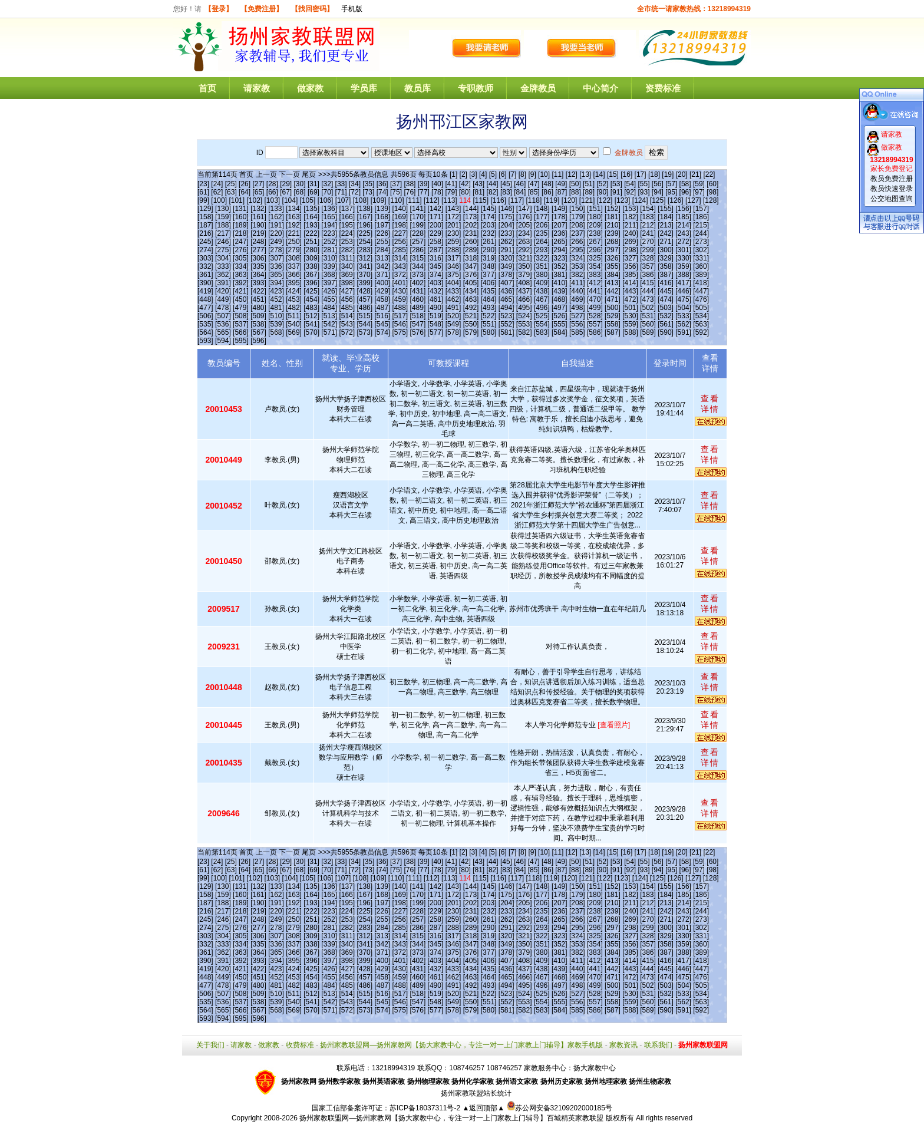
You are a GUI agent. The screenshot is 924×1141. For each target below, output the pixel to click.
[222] (311, 233)
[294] (559, 250)
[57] (671, 184)
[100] (219, 200)
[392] (241, 283)
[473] (648, 299)
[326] (613, 258)
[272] (683, 242)
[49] (561, 184)
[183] (648, 217)
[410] (559, 283)
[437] (524, 291)
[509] (258, 316)
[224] (347, 233)
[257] (418, 242)
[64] (244, 192)
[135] (311, 209)
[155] (666, 209)
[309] (311, 258)
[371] (382, 275)
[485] (347, 308)
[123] (623, 200)
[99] (203, 200)
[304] (223, 258)
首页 (207, 88)
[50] (575, 184)
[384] (613, 275)
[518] (418, 316)
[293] (542, 250)
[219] (258, 233)
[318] (471, 258)
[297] (613, 250)
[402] (418, 283)
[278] (276, 250)
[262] (506, 242)
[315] (418, 258)
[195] (347, 225)
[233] (506, 233)
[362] (223, 275)
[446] (683, 291)
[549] (453, 324)
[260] (471, 242)
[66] (272, 192)
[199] (418, 225)
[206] (542, 225)
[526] (559, 316)
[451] (258, 299)
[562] (683, 324)
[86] (547, 192)
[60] (712, 184)
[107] (343, 200)
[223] (329, 233)
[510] (276, 316)
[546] (400, 324)
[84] (520, 192)
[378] (506, 275)
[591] (683, 332)
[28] (272, 184)
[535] (205, 324)
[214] (683, 225)
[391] (223, 283)
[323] (559, 258)
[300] (666, 250)
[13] (585, 174)
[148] (542, 209)
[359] (683, 266)
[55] (644, 184)
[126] (676, 200)
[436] (506, 291)
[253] (347, 242)
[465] (506, 299)
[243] (683, 233)
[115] (481, 200)
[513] (329, 316)
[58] (685, 184)
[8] (522, 174)
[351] (542, 266)
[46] (520, 184)
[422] (258, 291)
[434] (471, 291)
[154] (648, 209)
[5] (493, 174)
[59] (699, 184)
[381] (559, 275)
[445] (666, 291)
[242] (666, 233)
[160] (241, 217)
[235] (542, 233)
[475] (683, 299)
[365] (276, 275)
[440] (577, 291)
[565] (223, 332)
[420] (223, 291)
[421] (241, 291)
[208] (577, 225)
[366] (294, 275)
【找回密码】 (312, 9)
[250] (294, 242)
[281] (329, 250)
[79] (451, 192)
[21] (695, 174)
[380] (542, 275)
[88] (575, 192)
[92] (630, 192)
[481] (276, 308)
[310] (329, 258)
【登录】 (218, 9)
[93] (644, 192)
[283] (364, 250)
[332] (205, 266)
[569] (294, 332)
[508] (241, 316)
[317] (453, 258)
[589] (648, 332)
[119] (552, 200)
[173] (471, 217)
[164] (311, 217)
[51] (589, 184)
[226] (382, 233)
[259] (453, 242)
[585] (577, 332)
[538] (258, 324)
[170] (418, 217)
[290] (489, 250)
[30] (300, 184)
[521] (471, 316)
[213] (666, 225)
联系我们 (658, 1045)
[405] (471, 283)
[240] (630, 233)
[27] (258, 184)
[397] (329, 283)
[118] (534, 200)
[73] (368, 192)
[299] (648, 250)
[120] (570, 200)
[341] (364, 266)
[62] (217, 192)
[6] (502, 174)
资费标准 (663, 88)
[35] (368, 184)
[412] (595, 283)
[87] (561, 192)
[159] (223, 217)
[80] (465, 192)
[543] (347, 324)
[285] (400, 250)
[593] (205, 341)
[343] (400, 266)
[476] (701, 299)
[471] (613, 299)
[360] (701, 266)
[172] (453, 217)
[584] (559, 332)
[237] (577, 233)
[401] (400, 283)
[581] (506, 332)
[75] (396, 192)
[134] (294, 209)
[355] (613, 266)
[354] (595, 266)
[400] (382, 283)
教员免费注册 (891, 178)
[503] (666, 308)
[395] (294, 283)
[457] (364, 299)
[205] (524, 225)
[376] (471, 275)
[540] (294, 324)
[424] (294, 291)
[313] (382, 258)
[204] (506, 225)
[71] (341, 192)
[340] (347, 266)
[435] (489, 291)
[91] (616, 192)
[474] (666, 299)
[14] (599, 174)
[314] (400, 258)
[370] (364, 275)
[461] (436, 299)
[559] (630, 324)
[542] (329, 324)
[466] (524, 299)
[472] (630, 299)
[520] (453, 316)
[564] (205, 332)
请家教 (256, 88)
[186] (701, 217)
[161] (258, 217)
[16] (626, 174)
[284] (382, 250)
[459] (400, 299)
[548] (436, 324)
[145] (489, 209)
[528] (595, 316)
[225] (364, 233)
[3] (473, 174)
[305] (241, 258)
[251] (311, 242)
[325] (595, 258)
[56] (658, 184)
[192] (294, 225)
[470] (595, 299)
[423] (276, 291)
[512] (311, 316)
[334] (241, 266)
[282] (347, 250)
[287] (436, 250)
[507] (223, 316)
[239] (613, 233)
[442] (613, 291)
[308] (294, 258)
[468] (559, 299)
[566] (241, 332)
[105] (308, 200)
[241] (648, 233)
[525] (542, 316)
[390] (205, 283)
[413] (613, 283)
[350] (524, 266)
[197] (382, 225)
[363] (241, 275)
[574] (382, 332)
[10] (544, 174)
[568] (276, 332)
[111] (414, 200)
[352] (559, 266)
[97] (699, 192)
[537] (241, 324)
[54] (630, 184)
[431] (418, 291)
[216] (205, 233)
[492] (471, 308)
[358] (666, 266)
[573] (364, 332)
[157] (701, 209)
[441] (595, 291)
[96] (685, 192)
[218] (241, 233)
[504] (683, 308)
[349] (506, 266)
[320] (506, 258)
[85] (534, 192)
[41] (451, 184)
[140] (400, 209)
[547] (418, 324)
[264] (542, 242)
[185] (683, 217)
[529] (613, 316)
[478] (223, 308)
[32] (327, 184)
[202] (471, 225)
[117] (516, 200)
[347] (471, 266)
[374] (436, 275)
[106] (326, 200)
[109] (379, 200)
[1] (453, 174)
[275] (223, 250)
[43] (478, 184)
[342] (382, 266)
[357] (648, 266)
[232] (489, 233)
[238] (595, 233)
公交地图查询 (891, 198)
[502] (648, 308)
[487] (382, 308)
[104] (290, 200)
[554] (542, 324)
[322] (542, 258)
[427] (347, 291)
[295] (577, 250)
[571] (329, 332)
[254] (364, 242)
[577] (436, 332)
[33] (341, 184)
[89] (589, 192)
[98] (712, 192)
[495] (524, 308)
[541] (311, 324)
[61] (203, 192)
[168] (382, 217)
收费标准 (300, 1045)
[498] (577, 308)
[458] (382, 299)
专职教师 (475, 88)
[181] (613, 217)
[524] (524, 316)
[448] (205, 299)
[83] (506, 192)
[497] (559, 308)
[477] (205, 308)
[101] (237, 200)
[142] (436, 209)
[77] (424, 192)
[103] (272, 200)
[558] (613, 324)
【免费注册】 (261, 9)
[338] (311, 266)
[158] (205, 217)
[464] (489, 299)
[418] (701, 283)
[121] (587, 200)
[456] (347, 299)
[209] (595, 225)
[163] (294, 217)
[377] (489, 275)
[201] (453, 225)
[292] (524, 250)
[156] (683, 209)
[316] (436, 258)
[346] (453, 266)
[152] (613, 209)
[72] (355, 192)
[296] (595, 250)
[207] (559, 225)
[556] (577, 324)
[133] (276, 209)
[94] (658, 192)
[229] (436, 233)
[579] (471, 332)
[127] (693, 200)
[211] (630, 225)
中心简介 (600, 88)
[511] (294, 316)
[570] (311, 332)
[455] (329, 299)
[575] (400, 332)
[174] (489, 217)
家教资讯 (623, 1045)
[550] (471, 324)
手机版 (351, 9)
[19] (668, 174)
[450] (241, 299)
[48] (547, 184)
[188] (223, 225)
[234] (524, 233)
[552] (506, 324)
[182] (630, 217)
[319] (489, 258)
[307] (276, 258)
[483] (311, 308)
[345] (436, 266)
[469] (577, 299)
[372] (400, 275)
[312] (364, 258)
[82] (493, 192)
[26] (244, 184)
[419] (205, 291)
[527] (577, 316)
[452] (276, 299)
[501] (630, 308)
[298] (630, 250)
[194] (329, 225)
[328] (648, 258)
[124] (640, 200)
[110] (396, 200)
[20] (682, 174)
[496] (542, 308)
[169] (400, 217)
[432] (436, 291)
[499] (595, 308)
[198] (400, 225)
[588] (630, 332)
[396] (311, 283)
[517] (400, 316)
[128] (711, 200)
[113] (449, 200)
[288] (453, 250)
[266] (577, 242)
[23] (203, 184)
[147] (524, 209)
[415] (648, 283)
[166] (347, 217)
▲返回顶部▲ (483, 1108)
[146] (506, 209)
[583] (542, 332)
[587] (613, 332)
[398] (347, 283)
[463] (471, 299)
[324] (577, 258)
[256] (400, 242)
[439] (559, 291)
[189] (241, 225)
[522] (489, 316)
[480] (258, 308)
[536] (223, 324)
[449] (223, 299)
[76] (409, 192)
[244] (701, 233)
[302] (701, 250)
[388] (683, 275)
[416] (666, 283)
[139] (382, 209)
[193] (311, 225)
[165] (329, 217)
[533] (683, 316)
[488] (400, 308)
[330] (683, 258)
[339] (329, 266)
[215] (701, 225)
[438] (542, 291)
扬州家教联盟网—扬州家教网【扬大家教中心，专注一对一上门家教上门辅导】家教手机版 (461, 1045)
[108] (361, 200)
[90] (602, 192)
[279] (294, 250)
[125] (658, 200)
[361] (205, 275)
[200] (436, 225)
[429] (382, 291)
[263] (524, 242)
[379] (524, 275)
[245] (205, 242)
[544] (364, 324)
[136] (329, 209)
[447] (701, 291)
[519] (436, 316)
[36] (382, 184)
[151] (595, 209)
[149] (559, 209)
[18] (654, 174)
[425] (311, 291)
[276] (241, 250)
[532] (666, 316)
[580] (489, 332)
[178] (559, 217)
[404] (453, 283)
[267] (595, 242)
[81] (478, 192)
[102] (254, 200)
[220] (276, 233)
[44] (493, 184)
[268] (613, 242)
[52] (602, 184)
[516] (382, 316)
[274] (205, 250)
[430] (400, 291)
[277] (258, 250)
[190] (258, 225)
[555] (559, 324)
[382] (577, 275)
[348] (489, 266)
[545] (382, 324)
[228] (418, 233)
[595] (241, 341)
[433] (453, 291)
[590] (666, 332)
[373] (418, 275)
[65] (258, 192)
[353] (577, 266)
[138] (364, 209)
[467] (542, 299)
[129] (205, 209)
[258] (436, 242)
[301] (683, 250)
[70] (327, 192)
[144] (471, 209)
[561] (666, 324)
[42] (465, 184)
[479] (241, 308)
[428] (364, 291)
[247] (241, 242)
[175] (506, 217)
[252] (329, 242)
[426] (329, 291)
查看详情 (710, 404)
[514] (347, 316)
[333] (223, 266)
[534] (701, 316)
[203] (489, 225)
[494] (506, 308)
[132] (258, 209)
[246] (223, 242)
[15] (613, 174)
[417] (683, 283)
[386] (648, 275)
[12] (572, 174)
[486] (364, 308)
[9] (532, 174)
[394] (276, 283)
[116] (498, 200)
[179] (577, 217)
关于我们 (210, 1045)
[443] (630, 291)
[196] (364, 225)
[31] (313, 184)
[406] (489, 283)
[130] (223, 209)
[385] (630, 275)
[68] (300, 192)
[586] (595, 332)
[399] (364, 283)
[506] (205, 316)
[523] (506, 316)
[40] (437, 184)
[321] (524, 258)
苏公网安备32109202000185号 (559, 1108)
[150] (577, 209)
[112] (432, 200)
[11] (557, 174)
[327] (630, 258)
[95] (671, 192)
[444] (648, 291)
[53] (616, 184)
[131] (241, 209)
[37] (396, 184)
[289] (471, 250)
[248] (258, 242)
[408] (524, 283)
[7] (512, 174)
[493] (489, 308)
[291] (506, 250)
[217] (223, 233)
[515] (364, 316)
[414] (630, 283)
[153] (630, 209)
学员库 (364, 88)
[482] (294, 308)
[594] (223, 341)
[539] (276, 324)
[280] (311, 250)
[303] (205, 258)
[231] (471, 233)
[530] (630, 316)
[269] (630, 242)
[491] (453, 308)
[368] (329, 275)
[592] (701, 332)
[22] (709, 174)
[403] (436, 283)
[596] (258, 341)
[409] (542, 283)
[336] (276, 266)
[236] (559, 233)
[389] (701, 275)
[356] (630, 266)
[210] (613, 225)
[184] (666, 217)
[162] (276, 217)
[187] (205, 225)
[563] (701, 324)
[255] (382, 242)
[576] (418, 332)
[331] (701, 258)
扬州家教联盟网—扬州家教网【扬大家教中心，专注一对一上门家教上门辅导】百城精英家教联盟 (451, 1118)
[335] (258, 266)
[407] (506, 283)
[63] (231, 192)
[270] (648, 242)
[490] (436, 308)
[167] (364, 217)
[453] (294, 299)
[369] (347, 275)
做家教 (310, 88)
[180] (595, 217)
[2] (463, 174)
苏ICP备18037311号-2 (426, 1108)
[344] (418, 266)
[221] (294, 233)
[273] (701, 242)
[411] (577, 283)
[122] (605, 200)
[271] (666, 242)
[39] (424, 184)
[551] (489, 324)
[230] (453, 233)
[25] (231, 184)
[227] (400, 233)
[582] (524, 332)
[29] (286, 184)
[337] (294, 266)
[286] (418, 250)
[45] (506, 184)
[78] (437, 192)
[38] (409, 184)
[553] (524, 324)
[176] (524, 217)
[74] (382, 192)
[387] (666, 275)
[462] (453, 299)
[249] (276, 242)
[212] (648, 225)
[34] (355, 184)
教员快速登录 (891, 188)
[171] (436, 217)
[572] (347, 332)
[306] (258, 258)
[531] (648, 316)
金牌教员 (538, 88)
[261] (489, 242)
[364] (258, 275)
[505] (701, 308)
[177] (542, 217)
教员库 (417, 88)
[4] (483, 174)
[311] (347, 258)
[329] (666, 258)
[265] (559, 242)
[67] (286, 192)
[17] (640, 174)
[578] (453, 332)
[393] (258, 283)
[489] (418, 308)
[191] (276, 225)
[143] (453, 209)
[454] (311, 299)
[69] (313, 192)
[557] (595, 324)
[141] (418, 209)
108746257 (504, 1068)
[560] (648, 324)
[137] (347, 209)
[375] (453, 275)
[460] (418, 299)
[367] (311, 275)
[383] (595, 275)
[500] (613, 308)
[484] (329, 308)
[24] (217, 184)
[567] (258, 332)
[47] (534, 184)
